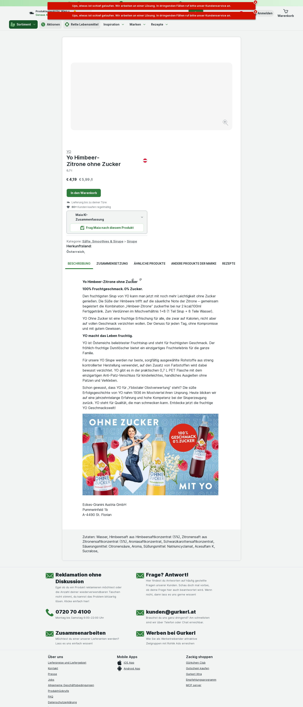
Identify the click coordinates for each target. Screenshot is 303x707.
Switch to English (159, 681)
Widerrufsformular (60, 617)
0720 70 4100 (73, 510)
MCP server (193, 583)
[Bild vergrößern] (137, 109)
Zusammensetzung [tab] (112, 162)
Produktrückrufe (58, 589)
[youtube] (70, 633)
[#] (200, 637)
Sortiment (23, 24)
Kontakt (53, 566)
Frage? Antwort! (167, 473)
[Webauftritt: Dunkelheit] (170, 698)
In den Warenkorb (173, 91)
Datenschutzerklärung (62, 600)
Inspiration (114, 24)
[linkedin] (80, 633)
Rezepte (159, 24)
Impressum (55, 606)
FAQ (50, 595)
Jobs (51, 578)
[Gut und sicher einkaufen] (166, 644)
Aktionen (50, 24)
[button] (262, 13)
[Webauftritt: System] (130, 698)
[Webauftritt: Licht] (149, 698)
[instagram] (60, 633)
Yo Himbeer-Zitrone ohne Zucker (196, 59)
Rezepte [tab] (228, 162)
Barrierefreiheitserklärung (65, 612)
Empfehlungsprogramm (201, 578)
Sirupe (221, 140)
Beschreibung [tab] (79, 162)
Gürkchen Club (196, 561)
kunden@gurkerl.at (171, 510)
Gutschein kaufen (197, 566)
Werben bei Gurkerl (170, 531)
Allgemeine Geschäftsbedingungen (71, 583)
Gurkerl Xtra (194, 572)
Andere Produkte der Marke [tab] (193, 162)
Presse (52, 572)
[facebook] (50, 633)
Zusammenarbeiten (81, 531)
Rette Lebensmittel (81, 24)
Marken (138, 24)
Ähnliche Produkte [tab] (149, 162)
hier (118, 670)
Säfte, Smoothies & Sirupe (192, 140)
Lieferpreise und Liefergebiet (67, 561)
